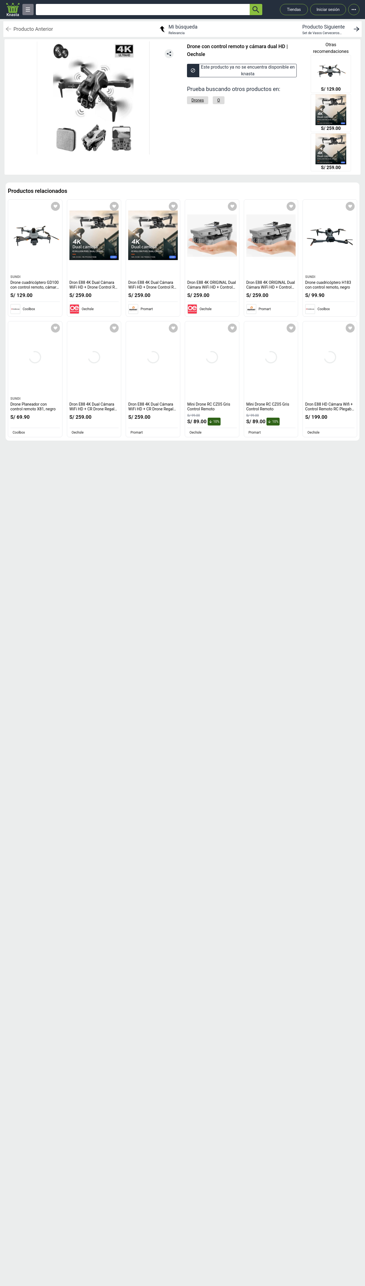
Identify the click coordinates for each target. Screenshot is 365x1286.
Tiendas (294, 9)
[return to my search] (178, 29)
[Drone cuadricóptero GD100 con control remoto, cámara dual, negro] (331, 74)
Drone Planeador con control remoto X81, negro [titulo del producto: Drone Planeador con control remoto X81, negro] (33, 406)
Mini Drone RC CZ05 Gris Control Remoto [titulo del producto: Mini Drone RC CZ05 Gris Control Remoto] (208, 406)
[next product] (332, 29)
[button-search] (256, 9)
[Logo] (13, 9)
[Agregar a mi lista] (55, 206)
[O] (218, 100)
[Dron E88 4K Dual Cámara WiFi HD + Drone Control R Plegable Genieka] (331, 113)
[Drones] (197, 100)
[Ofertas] (143, 9)
